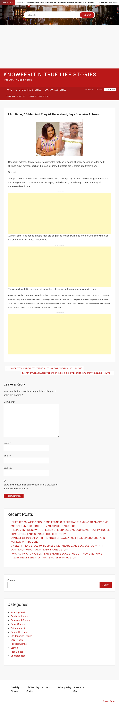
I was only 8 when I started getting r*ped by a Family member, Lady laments (45, 368)
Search (11, 580)
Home (9, 90)
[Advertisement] (59, 46)
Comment (9, 402)
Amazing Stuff (17, 612)
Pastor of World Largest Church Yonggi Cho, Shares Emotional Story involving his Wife (66, 373)
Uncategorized (18, 655)
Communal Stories (55, 90)
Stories (14, 648)
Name (7, 443)
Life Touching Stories (28, 90)
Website (8, 468)
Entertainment (17, 628)
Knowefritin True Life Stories (50, 74)
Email (7, 455)
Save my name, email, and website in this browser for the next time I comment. (31, 486)
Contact (46, 687)
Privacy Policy (64, 687)
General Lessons (15, 96)
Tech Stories (16, 652)
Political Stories (18, 644)
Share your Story (39, 96)
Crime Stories (17, 624)
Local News (16, 640)
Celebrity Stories (19, 616)
